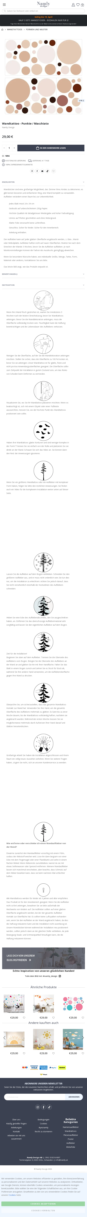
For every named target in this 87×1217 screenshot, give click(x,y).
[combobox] (43, 11)
